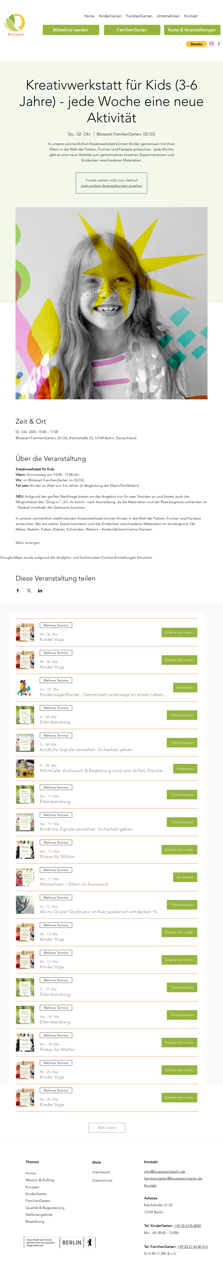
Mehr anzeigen (28, 543)
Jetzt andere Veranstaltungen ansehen (111, 186)
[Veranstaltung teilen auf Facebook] (18, 590)
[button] (196, 44)
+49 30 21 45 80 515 (192, 1246)
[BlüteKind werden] (71, 30)
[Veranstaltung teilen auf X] (29, 590)
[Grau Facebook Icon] (219, 44)
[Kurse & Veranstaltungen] (192, 30)
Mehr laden (107, 1127)
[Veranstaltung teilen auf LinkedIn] (40, 590)
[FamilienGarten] (132, 30)
